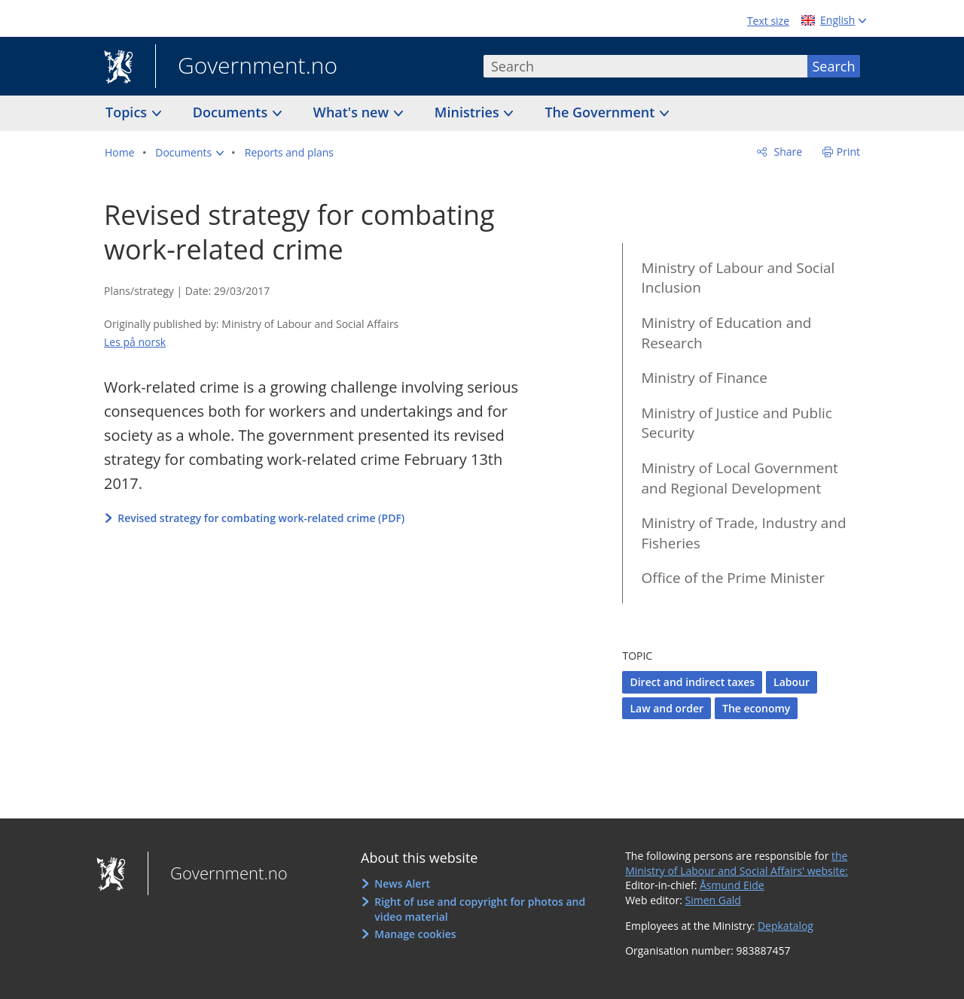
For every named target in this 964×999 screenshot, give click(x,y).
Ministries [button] (469, 112)
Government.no (246, 67)
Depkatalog (785, 926)
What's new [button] (352, 112)
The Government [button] (601, 112)
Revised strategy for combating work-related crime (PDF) (260, 518)
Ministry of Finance (704, 377)
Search (834, 66)
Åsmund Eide (732, 885)
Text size (768, 21)
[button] (189, 152)
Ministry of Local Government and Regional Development (739, 478)
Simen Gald (713, 900)
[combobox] (645, 66)
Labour (791, 682)
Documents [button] (232, 112)
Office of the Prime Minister (733, 578)
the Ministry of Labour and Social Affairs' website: (736, 863)
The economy (756, 708)
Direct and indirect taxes (692, 682)
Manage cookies (415, 934)
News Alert (402, 883)
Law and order (666, 708)
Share (786, 151)
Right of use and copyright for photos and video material (479, 909)
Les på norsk (135, 342)
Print (848, 151)
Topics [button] (128, 112)
